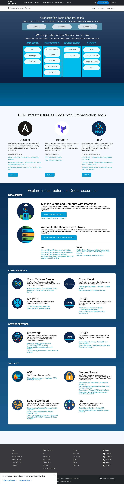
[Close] (54, 475)
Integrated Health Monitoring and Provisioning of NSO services (39, 344)
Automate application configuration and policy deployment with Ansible (24, 163)
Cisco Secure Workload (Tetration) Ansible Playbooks (42, 408)
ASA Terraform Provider (53, 157)
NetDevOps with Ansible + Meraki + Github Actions (94, 287)
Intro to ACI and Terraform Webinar (54, 254)
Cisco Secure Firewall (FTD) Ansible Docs (94, 390)
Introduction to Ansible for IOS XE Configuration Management (91, 308)
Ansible (92, 8)
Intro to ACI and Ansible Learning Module (56, 250)
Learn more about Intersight (53, 214)
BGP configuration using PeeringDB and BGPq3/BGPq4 (93, 342)
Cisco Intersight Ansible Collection (53, 218)
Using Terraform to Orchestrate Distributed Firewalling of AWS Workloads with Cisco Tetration (42, 417)
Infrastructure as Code (19, 8)
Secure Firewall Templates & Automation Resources (93, 383)
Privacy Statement (9, 480)
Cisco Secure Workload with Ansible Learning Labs (40, 412)
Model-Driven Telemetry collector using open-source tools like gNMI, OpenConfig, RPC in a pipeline (93, 251)
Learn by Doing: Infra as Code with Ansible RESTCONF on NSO (97, 163)
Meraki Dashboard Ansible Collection (92, 290)
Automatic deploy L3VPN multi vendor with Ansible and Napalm (94, 346)
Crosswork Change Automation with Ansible (40, 348)
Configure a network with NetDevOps (90, 255)
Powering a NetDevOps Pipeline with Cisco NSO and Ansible (97, 168)
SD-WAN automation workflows (38, 306)
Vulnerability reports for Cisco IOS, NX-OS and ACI (24, 168)
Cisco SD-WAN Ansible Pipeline (38, 308)
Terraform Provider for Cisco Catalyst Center (40, 291)
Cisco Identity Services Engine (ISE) (91, 408)
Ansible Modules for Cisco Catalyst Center (42, 288)
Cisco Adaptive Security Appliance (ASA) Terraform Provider (42, 378)
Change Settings (24, 480)
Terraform (101, 8)
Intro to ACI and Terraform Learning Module (57, 252)
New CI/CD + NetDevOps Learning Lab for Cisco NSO (97, 158)
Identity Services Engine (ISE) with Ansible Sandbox (94, 411)
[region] (28, 478)
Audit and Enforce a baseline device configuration (92, 312)
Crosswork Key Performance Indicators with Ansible (43, 351)
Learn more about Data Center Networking (58, 237)
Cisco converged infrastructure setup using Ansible (23, 158)
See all (13, 175)
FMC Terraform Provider (53, 160)
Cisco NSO (110, 8)
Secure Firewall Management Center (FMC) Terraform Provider (94, 387)
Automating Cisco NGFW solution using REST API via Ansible (93, 393)
